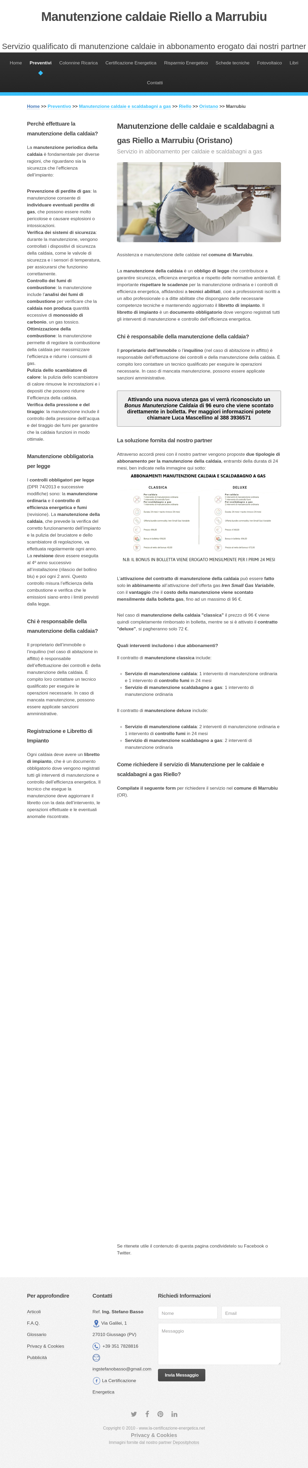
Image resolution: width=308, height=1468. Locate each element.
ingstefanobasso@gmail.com (122, 1369)
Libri (294, 62)
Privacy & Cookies (45, 1346)
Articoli (34, 1311)
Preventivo (59, 106)
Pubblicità (37, 1357)
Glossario (36, 1334)
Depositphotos (186, 1442)
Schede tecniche (233, 62)
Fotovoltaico (269, 62)
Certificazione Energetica (130, 62)
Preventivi (41, 62)
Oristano (208, 106)
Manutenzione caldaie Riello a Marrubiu (154, 17)
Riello (185, 106)
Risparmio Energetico (186, 62)
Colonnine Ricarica (78, 62)
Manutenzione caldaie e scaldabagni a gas (125, 106)
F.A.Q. (33, 1323)
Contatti (155, 82)
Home (16, 62)
